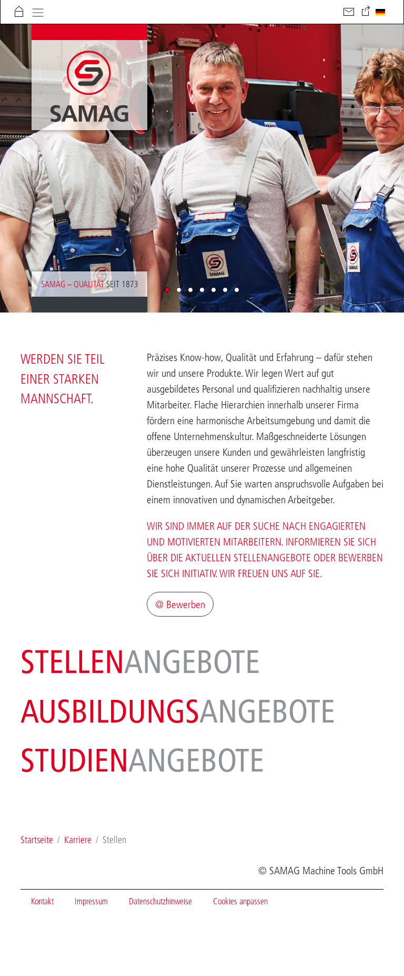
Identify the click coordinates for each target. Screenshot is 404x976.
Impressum (91, 901)
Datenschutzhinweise (160, 901)
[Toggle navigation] (37, 11)
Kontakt (42, 901)
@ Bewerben (180, 604)
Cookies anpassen (240, 901)
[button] (167, 289)
